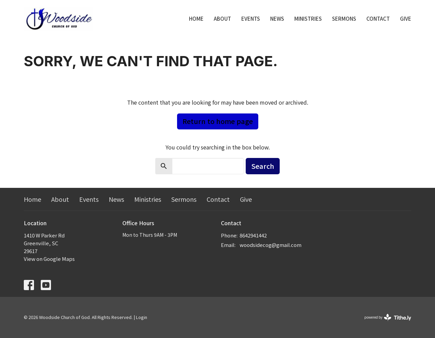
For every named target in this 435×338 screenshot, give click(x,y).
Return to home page (217, 121)
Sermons (344, 18)
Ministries (308, 18)
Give (405, 18)
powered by (387, 317)
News (277, 18)
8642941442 (253, 235)
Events (250, 18)
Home (196, 18)
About (222, 18)
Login (141, 317)
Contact (378, 18)
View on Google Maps (49, 258)
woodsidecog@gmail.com (270, 244)
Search (262, 166)
